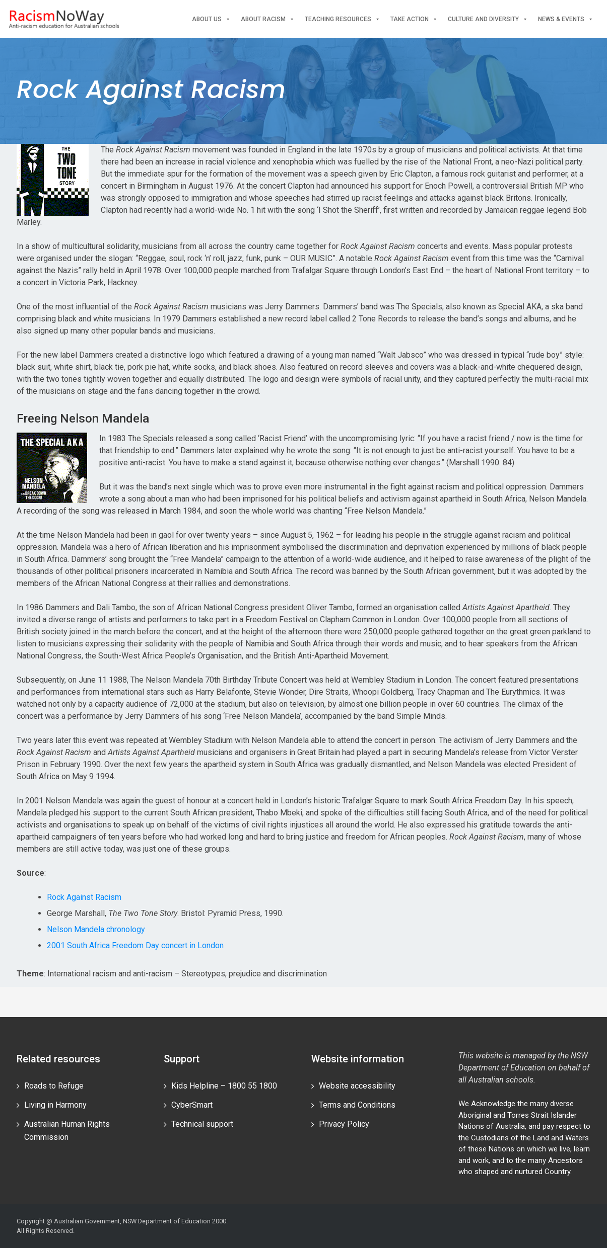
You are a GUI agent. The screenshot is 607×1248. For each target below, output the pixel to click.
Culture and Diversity (488, 19)
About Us (211, 19)
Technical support (202, 1124)
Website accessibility (357, 1086)
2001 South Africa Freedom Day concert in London (135, 945)
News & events (565, 19)
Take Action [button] (414, 19)
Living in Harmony (55, 1105)
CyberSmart (192, 1105)
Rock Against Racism (84, 897)
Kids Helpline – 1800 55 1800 (224, 1086)
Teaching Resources (342, 19)
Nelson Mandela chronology (96, 929)
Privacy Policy (344, 1124)
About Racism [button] (268, 19)
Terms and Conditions (357, 1105)
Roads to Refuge (54, 1086)
